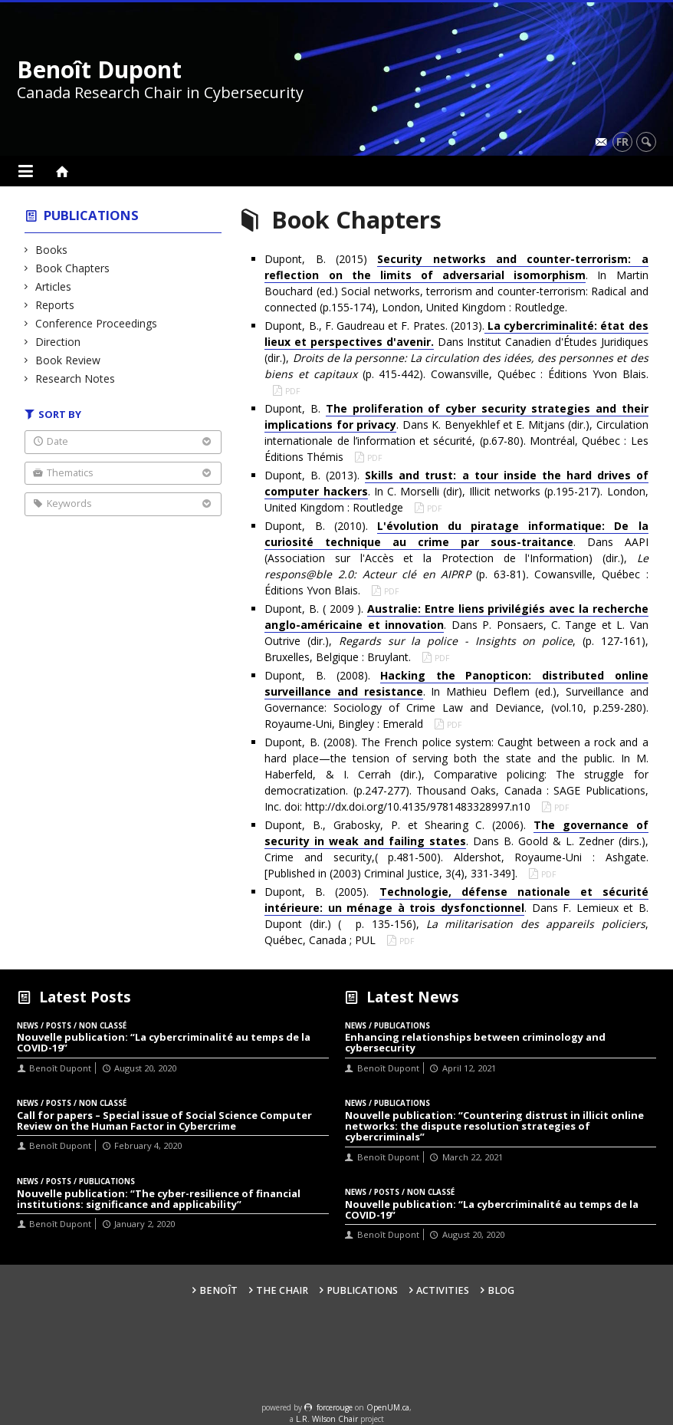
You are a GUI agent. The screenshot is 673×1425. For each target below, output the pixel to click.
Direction (58, 341)
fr (622, 141)
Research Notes (75, 378)
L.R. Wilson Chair (327, 1418)
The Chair (282, 1290)
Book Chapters (73, 268)
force (335, 1407)
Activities (442, 1290)
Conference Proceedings (96, 323)
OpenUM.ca (387, 1407)
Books (51, 249)
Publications (91, 215)
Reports (55, 305)
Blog (501, 1290)
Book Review (68, 360)
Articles (53, 286)
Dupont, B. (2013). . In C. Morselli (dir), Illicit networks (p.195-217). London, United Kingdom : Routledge (456, 491)
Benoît (218, 1290)
